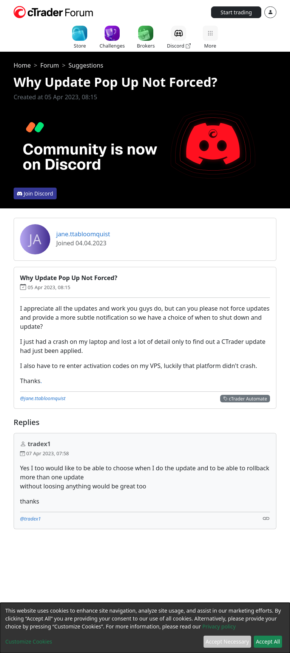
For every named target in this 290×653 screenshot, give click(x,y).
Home (22, 65)
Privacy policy (219, 626)
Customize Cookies (28, 641)
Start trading (236, 12)
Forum (49, 65)
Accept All (268, 641)
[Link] (266, 518)
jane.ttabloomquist (83, 234)
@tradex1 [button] (30, 518)
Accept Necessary (227, 641)
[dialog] (145, 628)
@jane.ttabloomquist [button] (42, 398)
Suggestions (85, 65)
